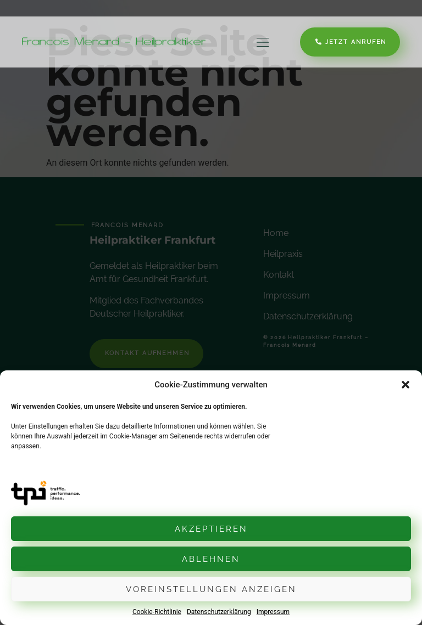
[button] (405, 384)
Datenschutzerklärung (219, 612)
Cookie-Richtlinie (156, 612)
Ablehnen (211, 559)
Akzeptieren (211, 529)
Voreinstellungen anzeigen (211, 589)
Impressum (273, 612)
